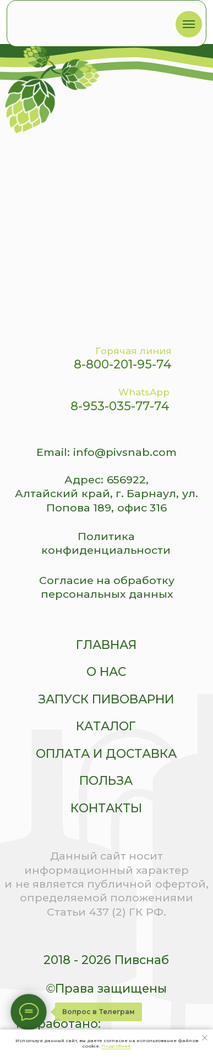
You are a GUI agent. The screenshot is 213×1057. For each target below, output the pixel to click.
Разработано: (58, 1023)
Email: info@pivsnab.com (106, 452)
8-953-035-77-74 (120, 406)
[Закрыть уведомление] (204, 1037)
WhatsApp (144, 392)
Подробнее (116, 1046)
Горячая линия (133, 350)
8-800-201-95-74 (123, 364)
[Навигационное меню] (189, 24)
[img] (84, 21)
